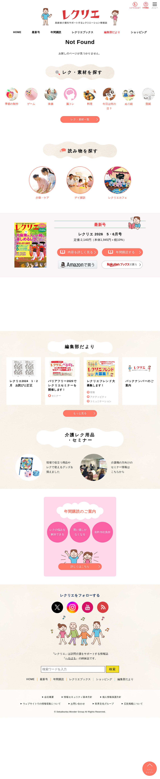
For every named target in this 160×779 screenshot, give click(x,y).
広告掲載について (133, 704)
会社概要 (49, 697)
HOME (17, 32)
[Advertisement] (53, 303)
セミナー (56, 396)
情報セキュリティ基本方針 (78, 697)
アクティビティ (98, 397)
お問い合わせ (78, 704)
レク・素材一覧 (80, 119)
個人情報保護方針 (111, 697)
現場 (92, 392)
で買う (122, 265)
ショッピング (139, 32)
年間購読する (125, 252)
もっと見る (80, 413)
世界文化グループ (104, 704)
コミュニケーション (100, 401)
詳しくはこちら (80, 565)
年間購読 (146, 8)
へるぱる (70, 658)
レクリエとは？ (135, 8)
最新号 (36, 32)
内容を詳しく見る (80, 252)
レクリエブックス (82, 32)
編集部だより (112, 32)
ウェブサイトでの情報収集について (42, 704)
